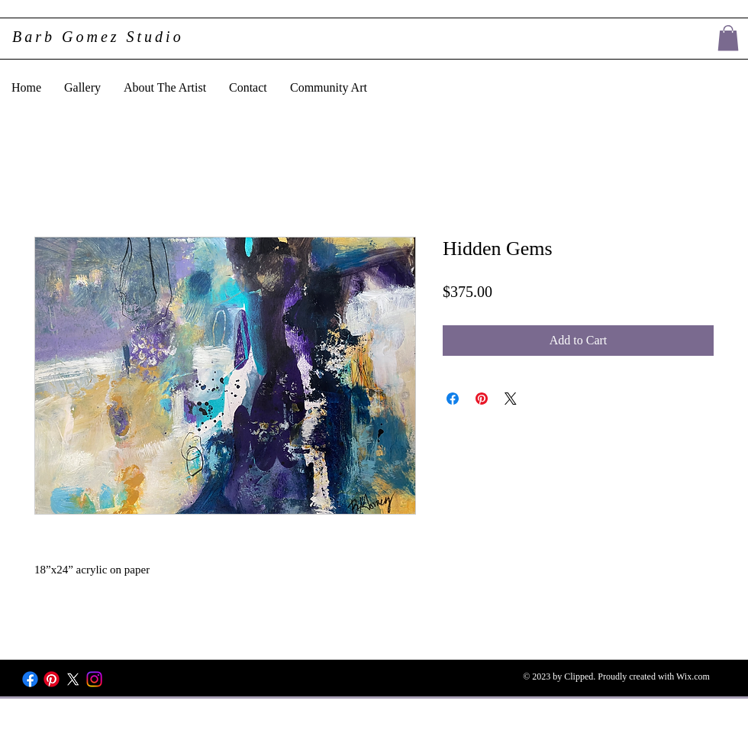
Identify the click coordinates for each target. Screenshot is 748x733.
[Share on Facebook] (452, 398)
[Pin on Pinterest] (481, 398)
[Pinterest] (51, 679)
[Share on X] (510, 398)
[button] (728, 37)
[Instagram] (94, 679)
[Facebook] (30, 679)
